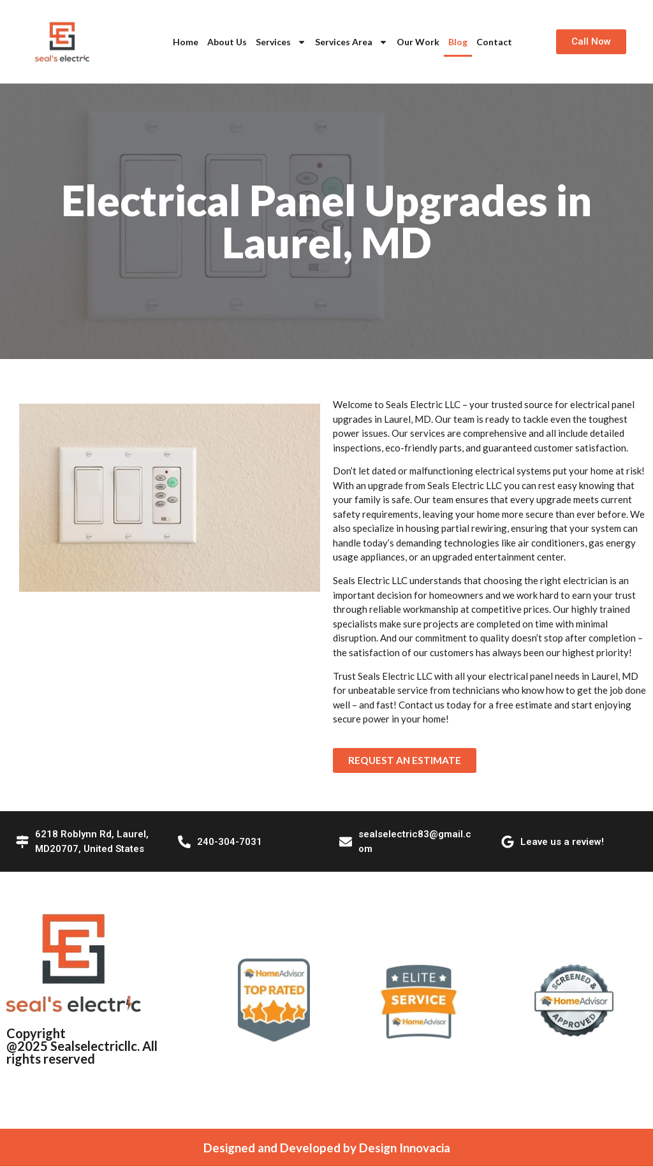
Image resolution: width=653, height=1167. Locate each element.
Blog (457, 41)
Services (281, 42)
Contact (494, 41)
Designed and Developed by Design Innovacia (326, 1148)
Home (185, 41)
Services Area (351, 42)
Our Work (418, 41)
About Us (227, 41)
